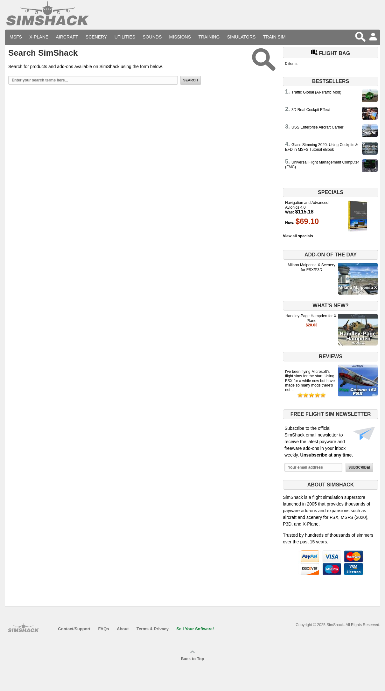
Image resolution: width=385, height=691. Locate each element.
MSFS (16, 36)
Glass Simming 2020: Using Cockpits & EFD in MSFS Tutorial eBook (321, 147)
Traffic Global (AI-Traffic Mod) (316, 92)
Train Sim (274, 36)
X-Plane (38, 36)
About (123, 628)
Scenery (96, 36)
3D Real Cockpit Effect (310, 110)
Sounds (152, 36)
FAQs (103, 628)
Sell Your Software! (195, 628)
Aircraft (67, 36)
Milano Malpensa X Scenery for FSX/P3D (311, 267)
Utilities (125, 36)
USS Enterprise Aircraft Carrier (317, 127)
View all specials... (299, 236)
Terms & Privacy (152, 628)
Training (209, 36)
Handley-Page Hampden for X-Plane (311, 318)
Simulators (241, 36)
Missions (180, 36)
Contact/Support (74, 628)
